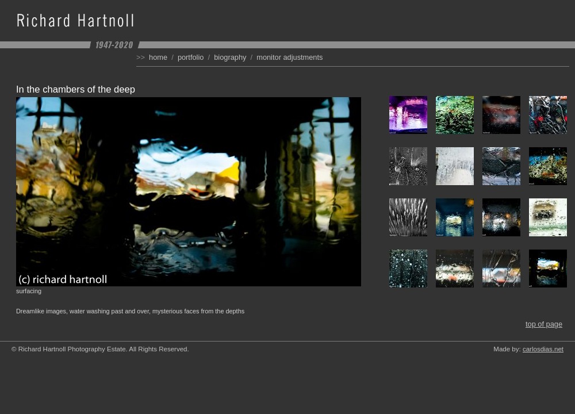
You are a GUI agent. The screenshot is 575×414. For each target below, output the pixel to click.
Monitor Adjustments (289, 57)
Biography (230, 57)
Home (158, 57)
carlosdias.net (543, 349)
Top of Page (544, 324)
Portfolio (191, 57)
